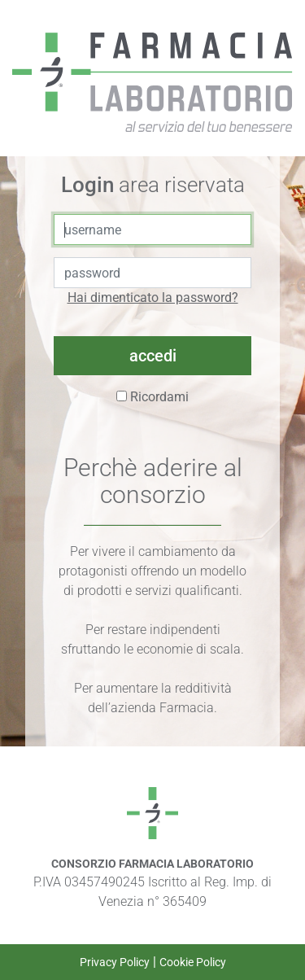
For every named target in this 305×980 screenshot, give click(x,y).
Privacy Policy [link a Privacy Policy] (115, 962)
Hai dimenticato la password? (153, 297)
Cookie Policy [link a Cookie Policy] (192, 962)
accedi (152, 355)
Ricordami (152, 397)
